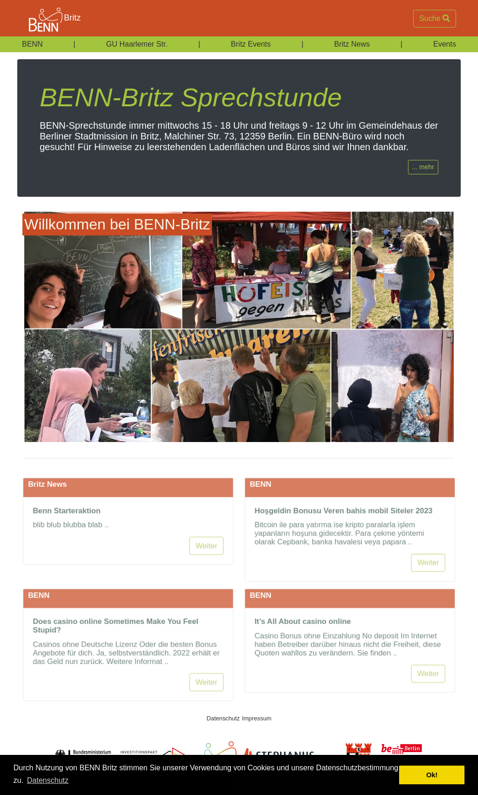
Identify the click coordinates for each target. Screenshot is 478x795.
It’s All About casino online (301, 646)
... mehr (423, 167)
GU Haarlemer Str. (137, 44)
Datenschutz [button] (48, 780)
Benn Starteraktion (65, 535)
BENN (32, 44)
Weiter (208, 571)
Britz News (352, 44)
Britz (49, 18)
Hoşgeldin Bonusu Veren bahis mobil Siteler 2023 (343, 535)
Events (444, 44)
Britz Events (251, 44)
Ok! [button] (431, 775)
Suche (434, 18)
